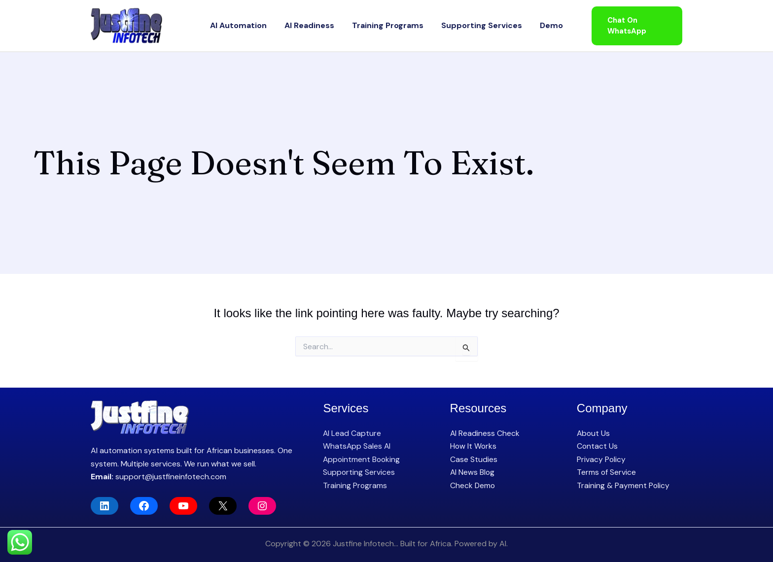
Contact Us (597, 446)
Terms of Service (606, 472)
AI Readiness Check (485, 433)
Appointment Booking (362, 459)
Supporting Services (471, 25)
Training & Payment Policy (623, 485)
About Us (594, 433)
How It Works (473, 446)
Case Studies (473, 459)
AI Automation (258, 25)
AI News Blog (472, 472)
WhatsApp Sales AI (357, 446)
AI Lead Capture (352, 433)
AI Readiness (319, 25)
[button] (631, 26)
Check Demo (473, 485)
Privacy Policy (601, 459)
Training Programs (387, 25)
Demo (531, 25)
